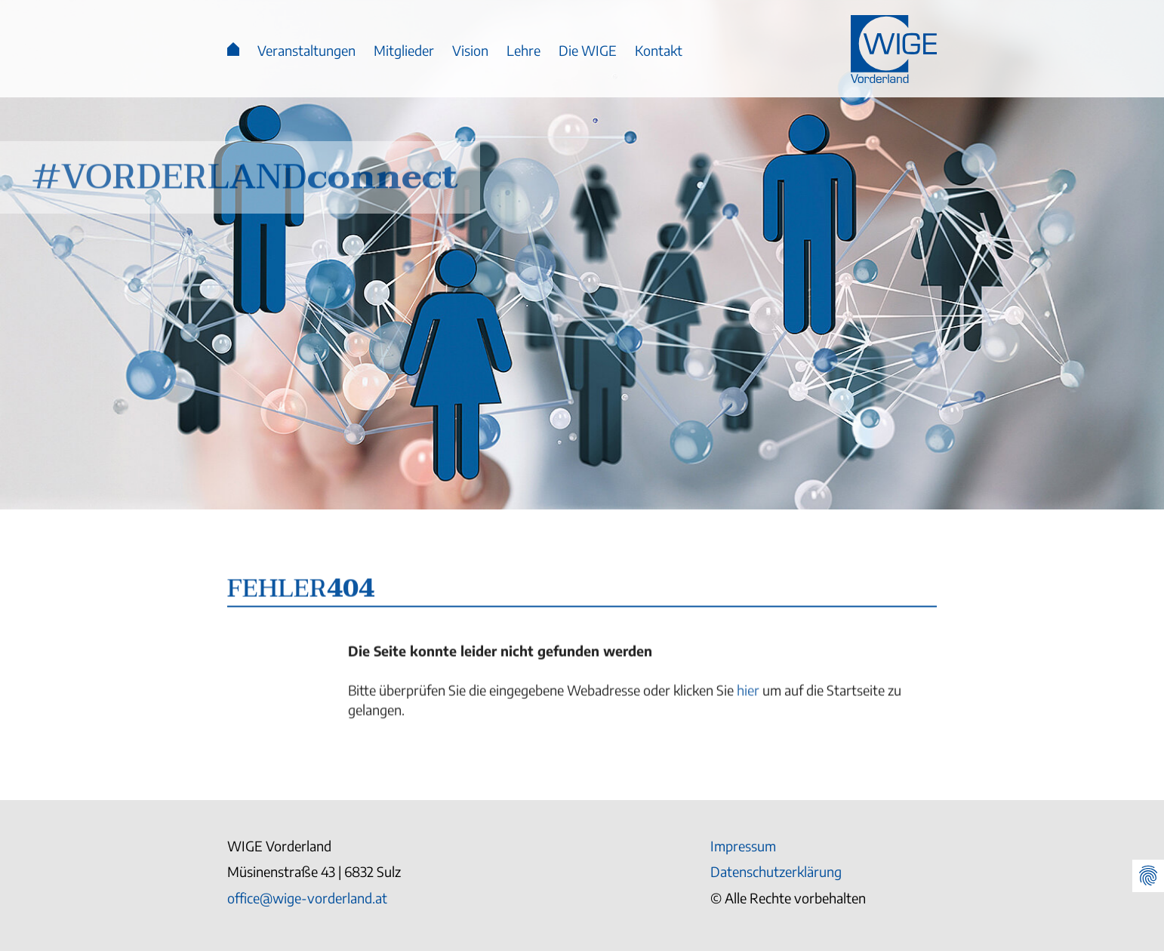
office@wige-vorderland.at (307, 897)
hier (748, 694)
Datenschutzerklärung (776, 871)
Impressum (743, 845)
